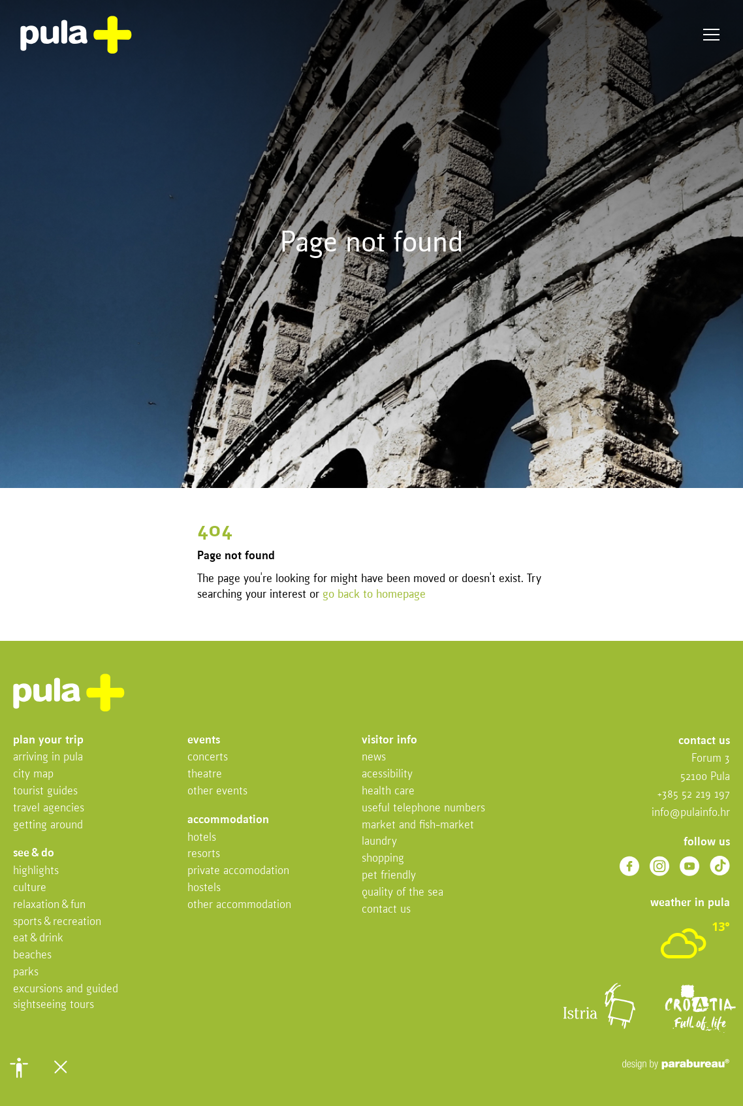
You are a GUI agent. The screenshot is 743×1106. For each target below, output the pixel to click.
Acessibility (387, 774)
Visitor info (389, 740)
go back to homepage (374, 594)
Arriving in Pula (48, 757)
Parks (26, 972)
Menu (711, 35)
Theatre (204, 774)
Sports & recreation (57, 922)
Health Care (388, 791)
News (374, 757)
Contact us (386, 909)
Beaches (32, 955)
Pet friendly (389, 875)
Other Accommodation (239, 905)
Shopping (383, 858)
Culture (29, 888)
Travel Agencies (48, 808)
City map (33, 774)
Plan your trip (48, 740)
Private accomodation (238, 871)
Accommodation (228, 820)
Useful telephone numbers (423, 808)
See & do (33, 853)
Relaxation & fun (49, 905)
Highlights (36, 871)
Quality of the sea (402, 892)
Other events (217, 791)
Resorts (203, 854)
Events (203, 740)
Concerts (207, 757)
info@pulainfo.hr (691, 813)
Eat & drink (38, 938)
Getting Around (48, 825)
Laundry (379, 841)
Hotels (201, 837)
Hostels (204, 888)
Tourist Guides (45, 791)
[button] (19, 1067)
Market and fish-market (418, 825)
